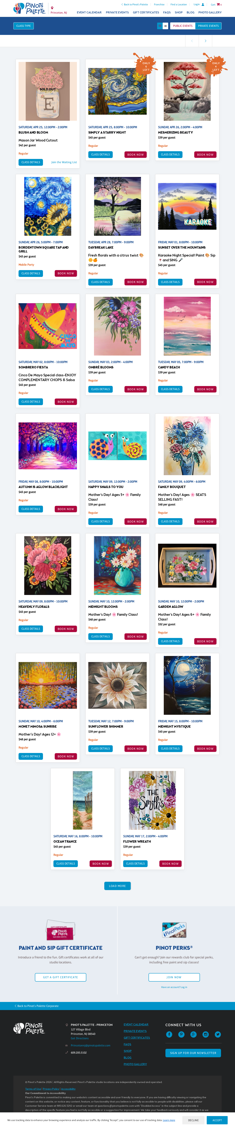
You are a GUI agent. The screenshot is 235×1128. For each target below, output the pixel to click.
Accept (217, 1120)
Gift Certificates (146, 13)
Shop (179, 13)
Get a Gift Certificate (60, 977)
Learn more (169, 1120)
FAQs (167, 13)
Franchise (159, 4)
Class (23, 26)
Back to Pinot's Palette (136, 4)
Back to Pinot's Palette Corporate (38, 1006)
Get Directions (80, 1038)
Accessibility (68, 1089)
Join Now (174, 977)
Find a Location (179, 4)
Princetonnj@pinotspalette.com (90, 1045)
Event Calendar (89, 13)
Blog (190, 13)
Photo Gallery (210, 13)
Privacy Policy (51, 1089)
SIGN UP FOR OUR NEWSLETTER (193, 1053)
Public (182, 26)
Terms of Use (33, 1089)
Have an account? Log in (174, 987)
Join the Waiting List (64, 162)
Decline (193, 1120)
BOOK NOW (135, 154)
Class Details (30, 162)
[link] (205, 41)
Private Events (117, 13)
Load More (117, 886)
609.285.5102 (79, 1052)
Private (208, 26)
